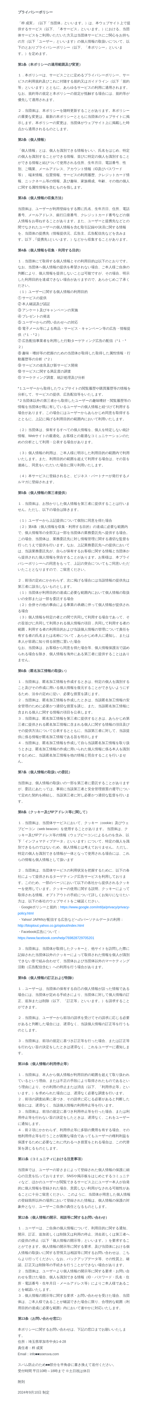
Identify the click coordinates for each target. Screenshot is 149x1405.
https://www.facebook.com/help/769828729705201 (56, 938)
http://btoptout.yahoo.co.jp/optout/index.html (51, 925)
